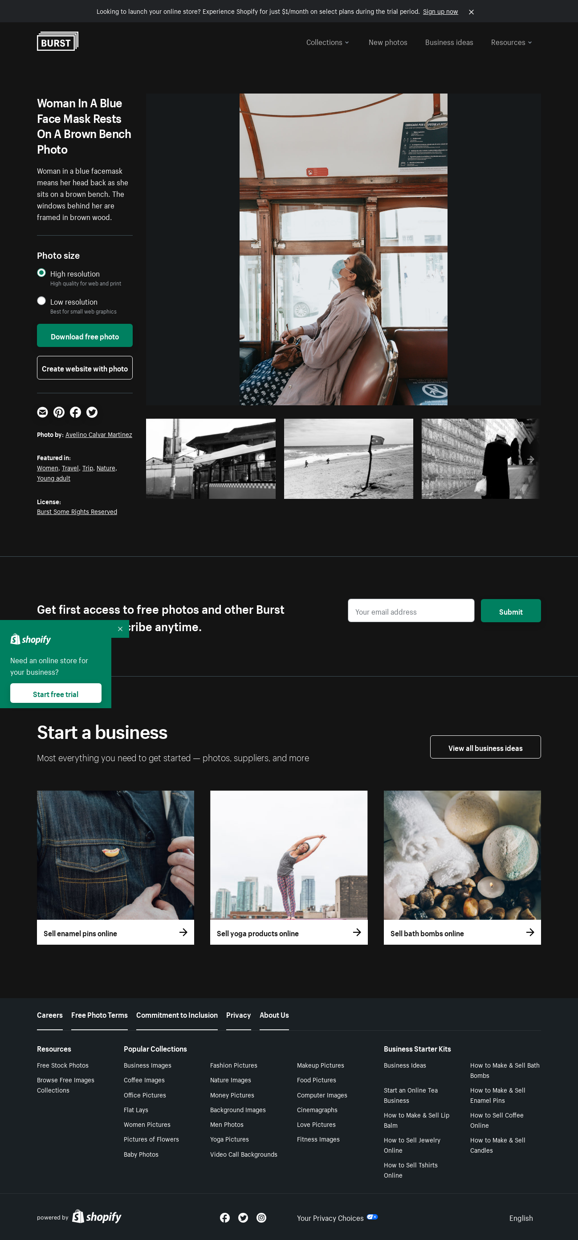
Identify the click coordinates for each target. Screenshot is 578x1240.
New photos (388, 41)
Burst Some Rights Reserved (77, 511)
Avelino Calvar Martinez (98, 434)
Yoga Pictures (229, 1138)
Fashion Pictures (233, 1064)
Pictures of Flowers (151, 1138)
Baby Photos (141, 1153)
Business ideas (449, 41)
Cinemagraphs (317, 1109)
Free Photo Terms (99, 1014)
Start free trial (55, 693)
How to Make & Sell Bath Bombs (505, 1070)
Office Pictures (145, 1094)
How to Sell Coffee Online (497, 1119)
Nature (106, 467)
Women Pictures (147, 1124)
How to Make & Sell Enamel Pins (497, 1095)
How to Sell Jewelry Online (412, 1144)
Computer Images (322, 1094)
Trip (87, 467)
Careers (50, 1014)
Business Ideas (405, 1064)
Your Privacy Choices (337, 1217)
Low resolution (74, 301)
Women (47, 467)
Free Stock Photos (63, 1064)
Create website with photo (85, 367)
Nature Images (230, 1079)
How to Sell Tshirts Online (411, 1169)
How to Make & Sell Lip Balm (416, 1119)
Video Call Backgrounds (243, 1153)
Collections (327, 41)
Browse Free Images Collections (65, 1084)
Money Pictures (232, 1094)
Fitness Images (318, 1138)
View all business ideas (485, 747)
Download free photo (85, 335)
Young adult (53, 477)
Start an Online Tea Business (411, 1095)
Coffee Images (144, 1079)
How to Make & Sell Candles (497, 1144)
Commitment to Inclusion (177, 1014)
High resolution (75, 273)
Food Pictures (316, 1079)
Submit (511, 610)
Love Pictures (316, 1124)
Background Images (238, 1109)
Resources (511, 41)
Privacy (238, 1014)
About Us (274, 1014)
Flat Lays (136, 1109)
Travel (70, 467)
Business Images (147, 1064)
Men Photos (227, 1124)
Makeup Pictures (320, 1064)
